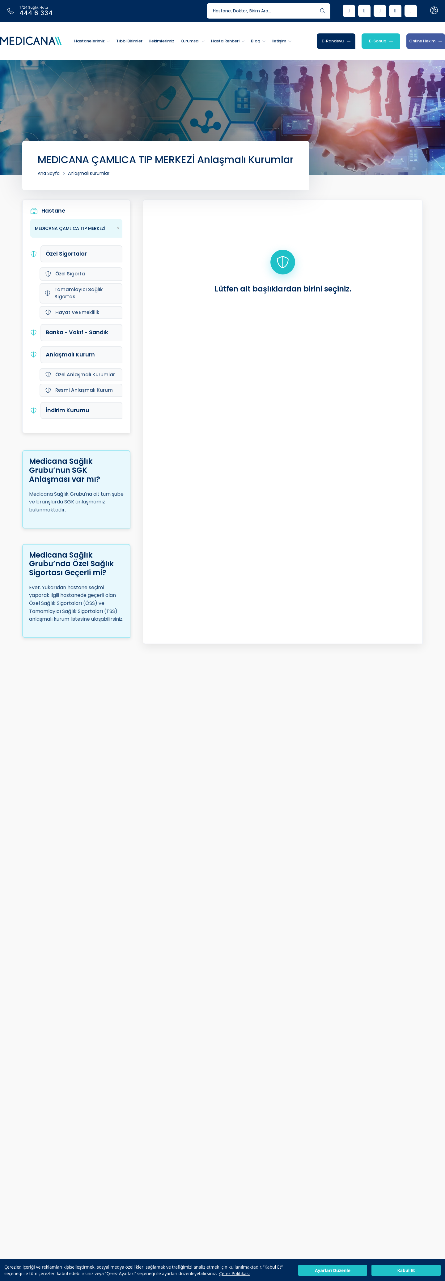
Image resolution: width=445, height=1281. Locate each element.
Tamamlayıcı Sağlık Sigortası (74, 293)
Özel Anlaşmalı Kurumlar (80, 374)
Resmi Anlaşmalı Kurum (79, 390)
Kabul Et (406, 1270)
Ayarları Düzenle (332, 1270)
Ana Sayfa (49, 173)
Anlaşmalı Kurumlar (88, 173)
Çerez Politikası (234, 1273)
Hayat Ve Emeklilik (72, 312)
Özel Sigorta (65, 273)
